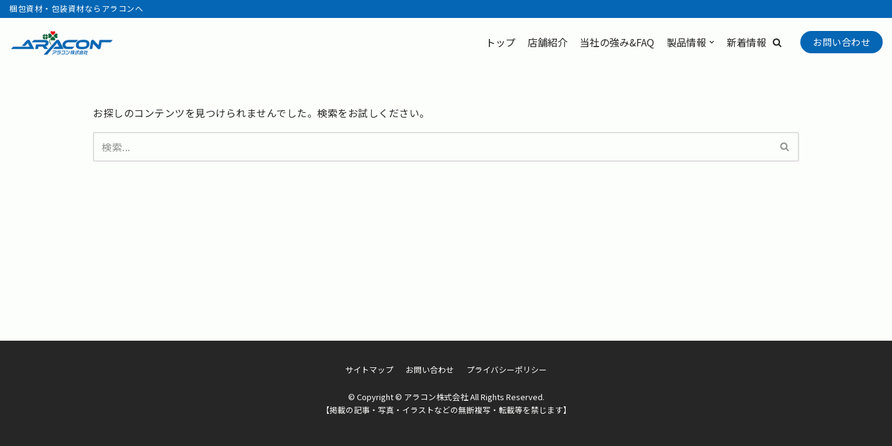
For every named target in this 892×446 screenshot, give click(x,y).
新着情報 (746, 42)
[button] (777, 42)
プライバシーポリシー (506, 369)
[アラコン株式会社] (62, 42)
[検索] (432, 147)
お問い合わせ (841, 41)
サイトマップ (369, 369)
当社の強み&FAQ (617, 42)
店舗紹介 (547, 42)
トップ (500, 42)
